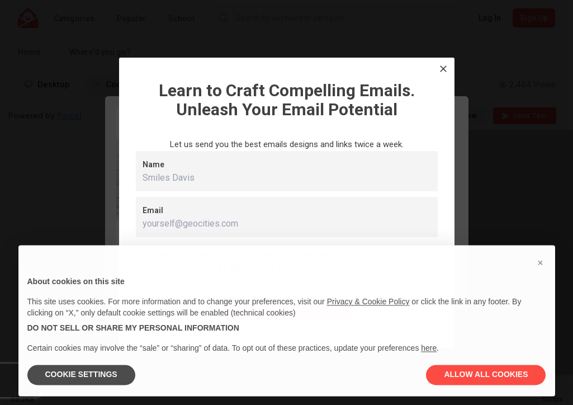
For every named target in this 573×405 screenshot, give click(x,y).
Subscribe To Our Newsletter (286, 308)
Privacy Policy (306, 268)
